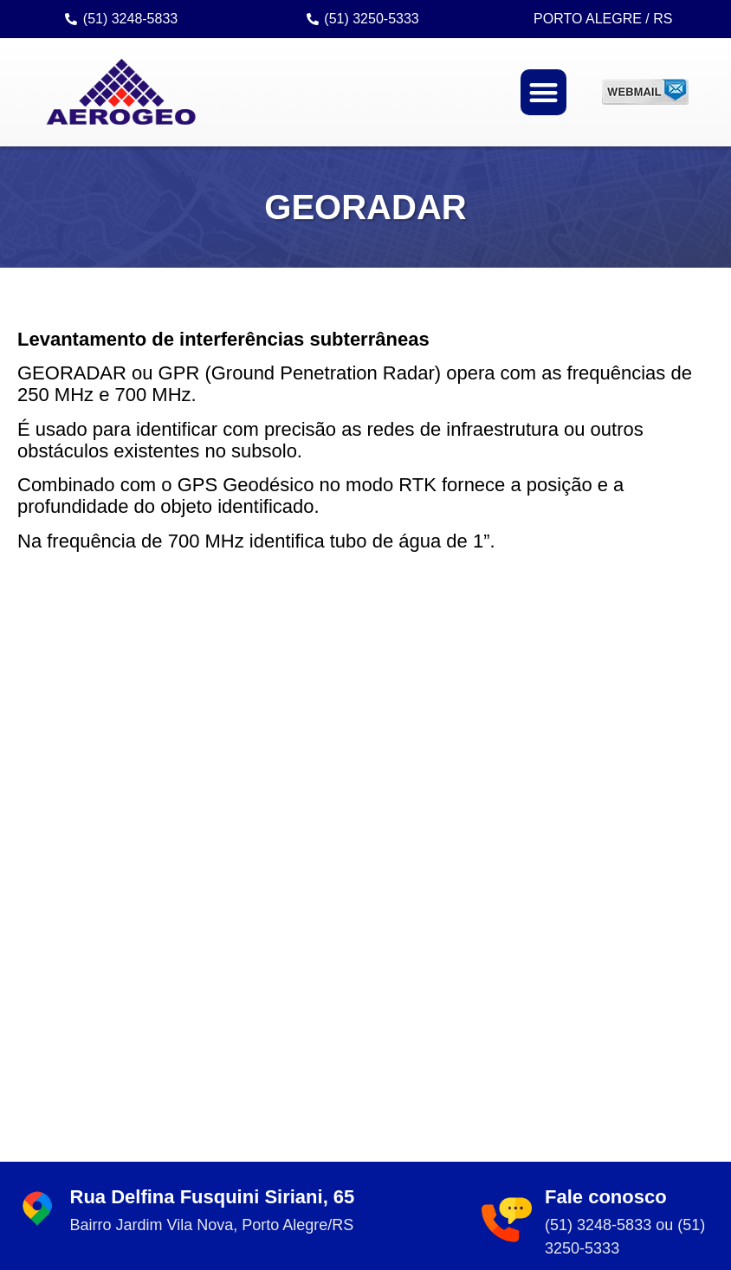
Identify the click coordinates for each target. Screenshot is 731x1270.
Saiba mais (617, 1024)
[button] (543, 93)
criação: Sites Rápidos (548, 1254)
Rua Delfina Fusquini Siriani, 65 (212, 662)
